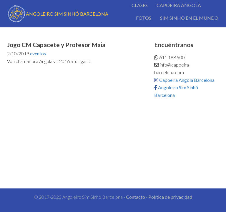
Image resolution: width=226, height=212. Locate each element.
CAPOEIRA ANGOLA (179, 5)
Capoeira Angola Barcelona (184, 80)
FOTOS (143, 18)
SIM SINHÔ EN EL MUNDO (189, 18)
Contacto (135, 197)
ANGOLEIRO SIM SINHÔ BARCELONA (57, 13)
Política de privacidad (170, 197)
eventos (38, 53)
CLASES (140, 5)
